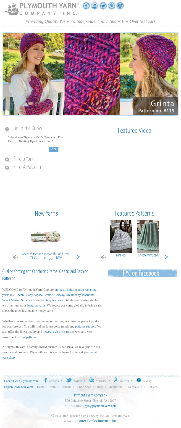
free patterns (28, 337)
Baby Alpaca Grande (39, 295)
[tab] (44, 128)
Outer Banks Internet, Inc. (97, 421)
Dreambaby (73, 295)
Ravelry (143, 381)
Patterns (66, 386)
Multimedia (115, 386)
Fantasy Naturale (52, 300)
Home (40, 386)
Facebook (51, 381)
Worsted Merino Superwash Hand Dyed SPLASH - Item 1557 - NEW (46, 256)
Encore (20, 295)
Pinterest (121, 381)
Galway (59, 295)
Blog (100, 386)
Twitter (73, 381)
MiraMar (121, 255)
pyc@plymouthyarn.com (100, 406)
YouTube (97, 381)
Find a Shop (84, 386)
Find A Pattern (27, 167)
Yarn (53, 386)
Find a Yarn (23, 159)
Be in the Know (27, 128)
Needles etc (135, 386)
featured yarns (36, 305)
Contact (152, 386)
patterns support (85, 326)
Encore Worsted (148, 255)
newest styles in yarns (57, 331)
